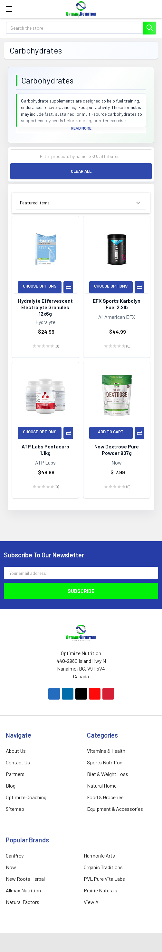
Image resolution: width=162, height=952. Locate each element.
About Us (16, 751)
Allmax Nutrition (23, 890)
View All (92, 902)
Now (11, 867)
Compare (68, 287)
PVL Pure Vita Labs (104, 879)
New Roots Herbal (25, 879)
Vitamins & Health (106, 751)
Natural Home (102, 785)
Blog (10, 785)
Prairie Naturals (100, 890)
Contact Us (18, 762)
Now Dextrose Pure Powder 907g (116, 449)
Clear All (81, 171)
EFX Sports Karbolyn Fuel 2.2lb (116, 304)
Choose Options (39, 286)
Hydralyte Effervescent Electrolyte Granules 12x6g (45, 307)
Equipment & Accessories (115, 809)
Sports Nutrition (104, 762)
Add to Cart (111, 431)
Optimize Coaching (26, 797)
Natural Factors (22, 902)
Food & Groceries (105, 797)
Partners (15, 774)
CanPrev (15, 855)
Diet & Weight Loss (107, 774)
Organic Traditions (103, 867)
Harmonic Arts (99, 855)
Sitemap (15, 809)
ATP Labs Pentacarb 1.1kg (45, 449)
